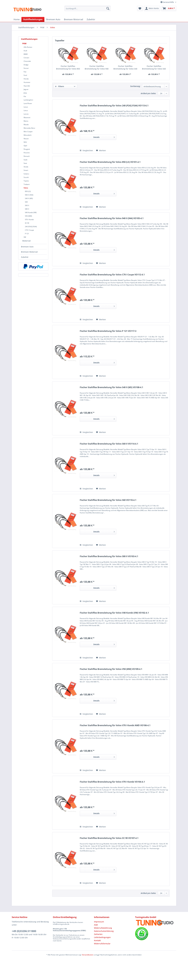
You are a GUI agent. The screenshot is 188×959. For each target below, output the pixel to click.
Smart (26, 170)
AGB (96, 925)
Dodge (26, 65)
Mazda (26, 124)
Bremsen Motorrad (29, 252)
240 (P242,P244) (31, 226)
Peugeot (27, 149)
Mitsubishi (27, 135)
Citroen (26, 58)
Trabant (27, 184)
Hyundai (27, 86)
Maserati (27, 117)
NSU (25, 142)
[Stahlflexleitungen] (32, 19)
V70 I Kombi (29, 219)
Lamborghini (28, 100)
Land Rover (28, 103)
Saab (25, 160)
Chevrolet (27, 61)
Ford (25, 75)
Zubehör (24, 257)
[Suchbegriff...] (87, 8)
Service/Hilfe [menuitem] (167, 2)
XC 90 (27, 223)
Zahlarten (98, 934)
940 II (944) (29, 195)
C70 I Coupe (29, 230)
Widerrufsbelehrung (103, 928)
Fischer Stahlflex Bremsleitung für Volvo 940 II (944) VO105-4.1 (96, 67)
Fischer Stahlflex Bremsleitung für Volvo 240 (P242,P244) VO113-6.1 (114, 105)
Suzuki (26, 177)
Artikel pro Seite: (148, 93)
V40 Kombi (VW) (31, 212)
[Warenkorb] (168, 8)
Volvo (26, 188)
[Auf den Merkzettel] (101, 150)
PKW (24, 43)
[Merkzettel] (140, 8)
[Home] (16, 19)
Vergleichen (86, 150)
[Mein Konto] (152, 8)
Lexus (26, 107)
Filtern (59, 86)
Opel (25, 146)
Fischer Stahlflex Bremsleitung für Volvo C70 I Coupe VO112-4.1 (112, 274)
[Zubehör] (91, 19)
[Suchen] (108, 8)
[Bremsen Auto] (53, 19)
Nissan (26, 138)
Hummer (27, 82)
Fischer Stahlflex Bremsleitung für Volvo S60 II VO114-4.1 (109, 443)
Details (104, 136)
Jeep (25, 93)
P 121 (27, 233)
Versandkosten (87, 955)
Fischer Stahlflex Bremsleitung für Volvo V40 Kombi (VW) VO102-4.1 (114, 612)
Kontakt (97, 940)
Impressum (99, 921)
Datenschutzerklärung (104, 931)
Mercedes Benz (29, 128)
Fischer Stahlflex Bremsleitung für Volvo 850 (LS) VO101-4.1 (68, 67)
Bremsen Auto (27, 246)
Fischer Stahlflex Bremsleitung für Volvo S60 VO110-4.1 (154, 67)
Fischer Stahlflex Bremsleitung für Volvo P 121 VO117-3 (108, 331)
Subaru (26, 174)
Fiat (25, 72)
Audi (25, 51)
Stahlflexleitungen (29, 39)
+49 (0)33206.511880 (24, 931)
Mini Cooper (28, 131)
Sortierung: (135, 86)
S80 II (27, 209)
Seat (25, 163)
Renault (27, 156)
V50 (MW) (28, 216)
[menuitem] (87, 10)
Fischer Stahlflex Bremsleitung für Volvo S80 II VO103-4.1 (109, 556)
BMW (26, 54)
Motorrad (26, 241)
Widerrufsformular (102, 943)
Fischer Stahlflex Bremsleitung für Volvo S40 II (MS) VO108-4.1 (125, 67)
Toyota (26, 181)
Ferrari (26, 68)
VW (25, 237)
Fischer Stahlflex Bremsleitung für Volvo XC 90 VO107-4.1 (109, 838)
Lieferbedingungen (102, 937)
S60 (26, 202)
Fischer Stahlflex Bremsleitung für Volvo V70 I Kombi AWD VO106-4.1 (115, 725)
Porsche (27, 153)
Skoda (26, 167)
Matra (26, 121)
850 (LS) (28, 191)
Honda (26, 79)
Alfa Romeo (28, 47)
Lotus (26, 110)
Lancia (26, 114)
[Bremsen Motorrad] (73, 19)
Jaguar (26, 89)
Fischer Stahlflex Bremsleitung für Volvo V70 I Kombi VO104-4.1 (112, 781)
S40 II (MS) (29, 198)
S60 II (27, 205)
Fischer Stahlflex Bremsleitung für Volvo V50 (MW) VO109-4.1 (111, 669)
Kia (25, 96)
